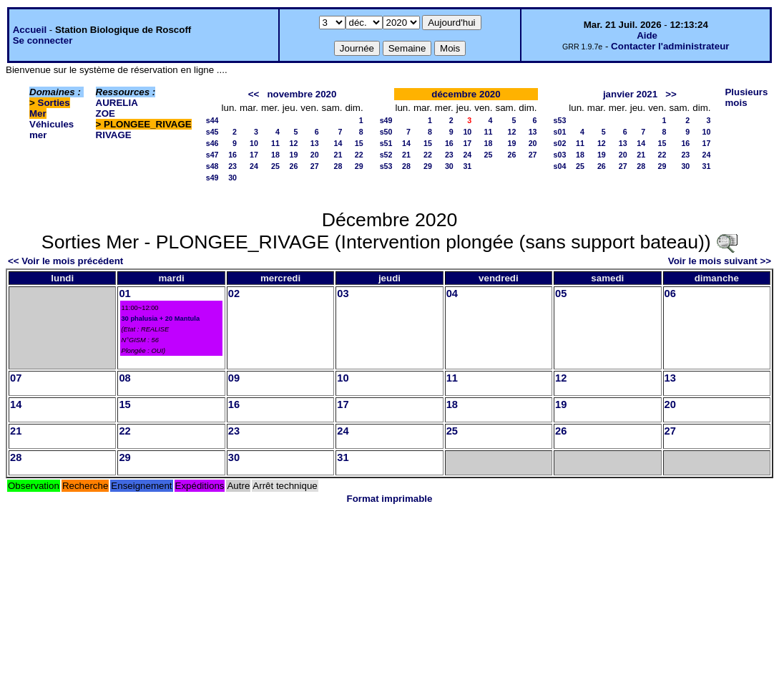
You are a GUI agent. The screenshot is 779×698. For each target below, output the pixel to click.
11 (275, 143)
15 (359, 143)
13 (314, 143)
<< (254, 94)
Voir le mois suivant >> (719, 261)
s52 (386, 154)
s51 (386, 143)
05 (561, 293)
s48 (212, 166)
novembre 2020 (301, 94)
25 (275, 166)
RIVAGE (114, 135)
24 (254, 166)
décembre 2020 (465, 94)
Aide (647, 35)
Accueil (29, 29)
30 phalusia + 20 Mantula (160, 318)
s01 (560, 131)
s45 (212, 131)
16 (232, 154)
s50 (386, 131)
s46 (212, 143)
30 (232, 177)
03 (342, 293)
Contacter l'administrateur (670, 46)
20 (314, 154)
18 (275, 154)
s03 (560, 154)
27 (314, 166)
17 (254, 154)
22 (359, 154)
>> (671, 94)
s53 (386, 166)
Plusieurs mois (746, 97)
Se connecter (43, 40)
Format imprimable (390, 498)
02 (234, 293)
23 (232, 166)
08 (124, 378)
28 (338, 166)
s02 (560, 143)
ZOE (105, 113)
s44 (212, 120)
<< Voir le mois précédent (65, 261)
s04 (560, 166)
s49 (212, 177)
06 (670, 293)
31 (467, 166)
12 (294, 143)
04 (452, 293)
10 (254, 143)
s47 (212, 154)
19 (294, 154)
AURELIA (117, 102)
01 (124, 293)
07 (15, 378)
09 (234, 378)
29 (359, 166)
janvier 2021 (630, 94)
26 (294, 166)
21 (338, 154)
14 (338, 143)
